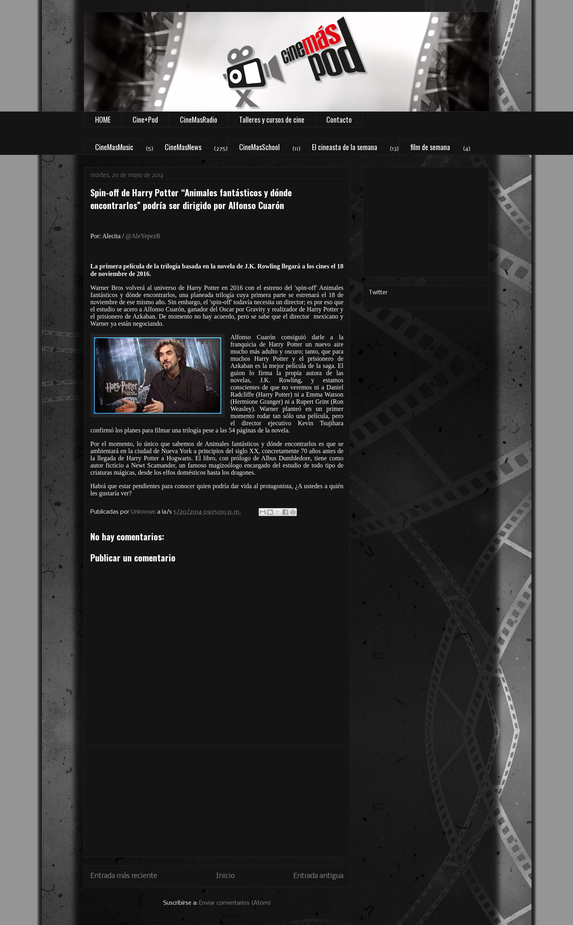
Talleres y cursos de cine (271, 119)
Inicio (225, 876)
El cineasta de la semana (344, 147)
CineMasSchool (259, 147)
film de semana (430, 147)
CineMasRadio (198, 119)
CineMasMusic (114, 147)
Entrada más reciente (123, 876)
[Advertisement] (217, 801)
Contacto (339, 119)
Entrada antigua (318, 876)
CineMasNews (183, 147)
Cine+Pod (145, 119)
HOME (103, 119)
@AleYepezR (142, 236)
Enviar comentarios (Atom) (235, 903)
